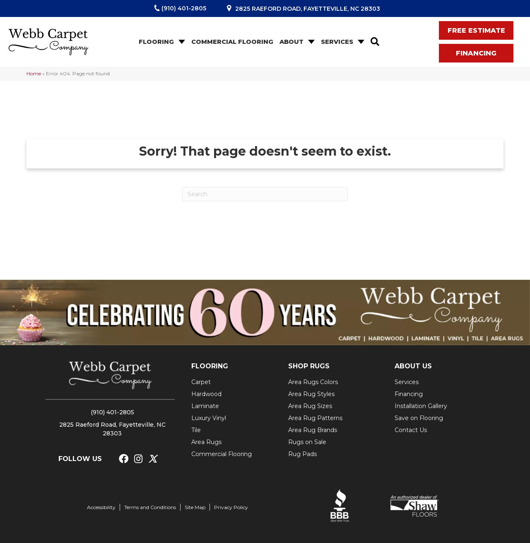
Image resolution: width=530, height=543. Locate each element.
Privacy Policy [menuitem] (231, 507)
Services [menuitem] (337, 42)
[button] (181, 42)
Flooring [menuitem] (156, 42)
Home (33, 73)
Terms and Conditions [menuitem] (150, 507)
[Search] (265, 194)
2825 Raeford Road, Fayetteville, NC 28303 (307, 8)
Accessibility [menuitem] (101, 507)
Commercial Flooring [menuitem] (232, 42)
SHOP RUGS (309, 366)
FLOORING (209, 366)
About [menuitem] (291, 42)
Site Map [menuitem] (195, 507)
